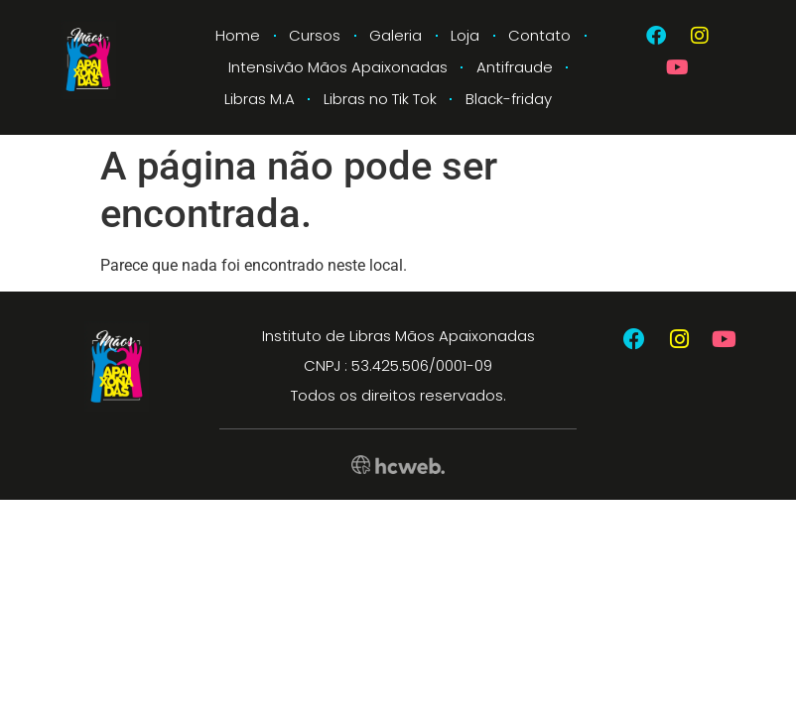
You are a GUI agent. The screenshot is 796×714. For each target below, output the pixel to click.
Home (237, 35)
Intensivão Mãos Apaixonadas (338, 67)
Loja (465, 35)
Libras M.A (259, 98)
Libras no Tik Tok (380, 98)
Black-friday (508, 98)
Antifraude (514, 67)
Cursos (314, 35)
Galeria (395, 35)
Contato (539, 35)
